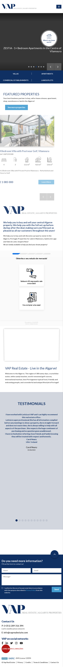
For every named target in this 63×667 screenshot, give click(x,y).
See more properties (22, 107)
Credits (28, 662)
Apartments (47, 74)
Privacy (20, 662)
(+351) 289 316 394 (13, 625)
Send (56, 589)
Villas (16, 74)
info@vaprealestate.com (16, 632)
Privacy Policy (31, 590)
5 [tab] (38, 66)
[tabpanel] (31, 41)
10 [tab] (44, 520)
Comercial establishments (15, 80)
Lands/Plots (47, 80)
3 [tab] (33, 66)
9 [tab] (40, 520)
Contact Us (54, 662)
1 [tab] (28, 66)
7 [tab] (43, 66)
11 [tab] (47, 520)
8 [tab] (37, 520)
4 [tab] (36, 66)
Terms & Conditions (40, 662)
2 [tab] (31, 66)
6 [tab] (41, 66)
